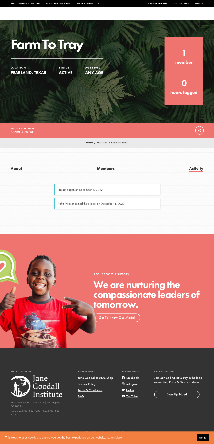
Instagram (130, 391)
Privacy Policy (87, 391)
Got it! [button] (202, 437)
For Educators (108, 17)
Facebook (130, 385)
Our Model (133, 17)
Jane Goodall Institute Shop (95, 385)
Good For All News (58, 3)
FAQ (81, 403)
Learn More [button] (114, 437)
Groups (170, 17)
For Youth (84, 17)
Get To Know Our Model (117, 324)
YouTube (130, 403)
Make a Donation (88, 3)
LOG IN (199, 3)
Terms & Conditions (90, 397)
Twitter (128, 397)
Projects (153, 17)
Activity (196, 175)
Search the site (158, 3)
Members (106, 175)
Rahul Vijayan (23, 139)
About (67, 17)
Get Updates (181, 3)
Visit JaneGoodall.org (25, 3)
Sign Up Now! (177, 401)
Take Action (191, 16)
